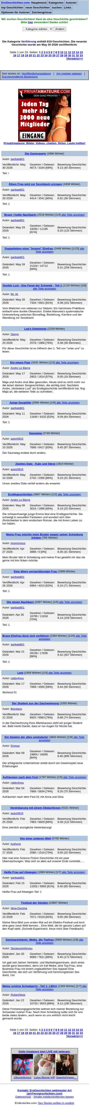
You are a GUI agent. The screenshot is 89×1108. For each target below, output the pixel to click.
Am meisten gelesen (69, 73)
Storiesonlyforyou (21, 948)
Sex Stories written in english (56, 1103)
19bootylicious (22, 1077)
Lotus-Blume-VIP (44, 1077)
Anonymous (18, 543)
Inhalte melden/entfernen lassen (54, 1096)
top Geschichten (12, 7)
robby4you (17, 678)
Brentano (16, 708)
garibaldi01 (17, 159)
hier (30, 22)
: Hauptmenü (24, 2)
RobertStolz (18, 994)
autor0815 (17, 438)
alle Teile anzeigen (73, 214)
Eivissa (15, 745)
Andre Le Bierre (20, 368)
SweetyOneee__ (66, 1077)
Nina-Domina (19, 908)
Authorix (16, 843)
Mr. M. (14, 294)
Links (67, 7)
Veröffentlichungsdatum (36, 73)
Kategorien (56, 2)
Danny (15, 334)
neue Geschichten (37, 7)
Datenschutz (23, 1096)
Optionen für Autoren (15, 12)
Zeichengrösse (42, 12)
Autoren (71, 2)
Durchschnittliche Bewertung (20, 76)
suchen (57, 7)
